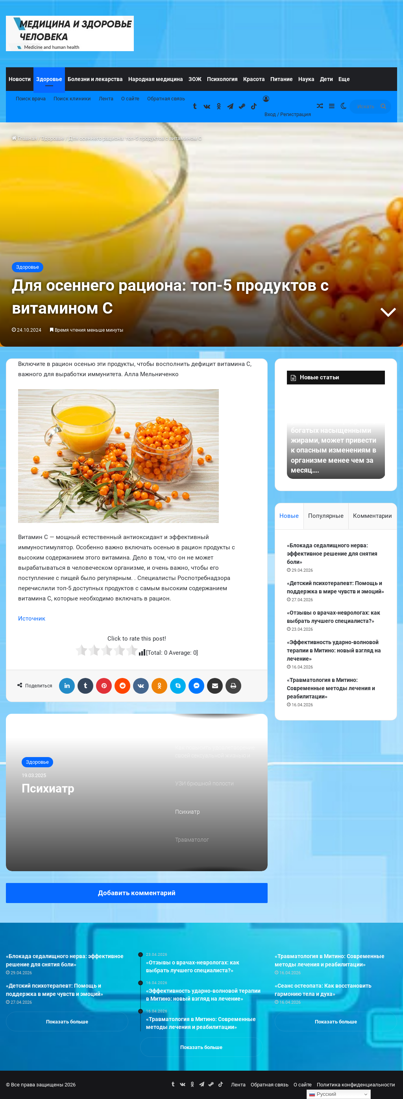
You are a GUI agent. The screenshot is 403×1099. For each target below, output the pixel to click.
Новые (289, 515)
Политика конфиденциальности (356, 1085)
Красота (254, 79)
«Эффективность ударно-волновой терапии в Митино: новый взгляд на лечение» (334, 650)
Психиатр (48, 788)
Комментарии (372, 515)
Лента (106, 99)
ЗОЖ (195, 79)
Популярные (326, 515)
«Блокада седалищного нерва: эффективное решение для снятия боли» (332, 553)
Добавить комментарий (137, 893)
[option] (137, 792)
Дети (326, 79)
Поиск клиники (72, 99)
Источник (31, 618)
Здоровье (49, 79)
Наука (306, 79)
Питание (281, 79)
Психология (222, 79)
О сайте (130, 99)
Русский (322, 1094)
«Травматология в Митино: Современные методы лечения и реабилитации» (331, 688)
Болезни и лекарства (95, 79)
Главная (24, 138)
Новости (20, 79)
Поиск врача (31, 99)
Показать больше (67, 1022)
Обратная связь (166, 99)
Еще (344, 79)
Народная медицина (155, 79)
